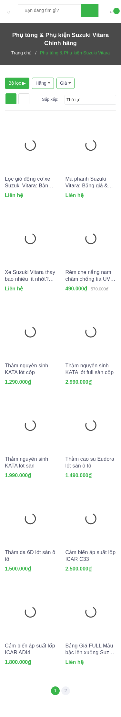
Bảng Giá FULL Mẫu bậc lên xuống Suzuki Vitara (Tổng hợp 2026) (91, 649)
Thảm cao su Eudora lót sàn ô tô (90, 462)
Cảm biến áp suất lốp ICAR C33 (91, 556)
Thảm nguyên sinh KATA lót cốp (26, 369)
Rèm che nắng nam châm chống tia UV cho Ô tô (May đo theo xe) (88, 275)
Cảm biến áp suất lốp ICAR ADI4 (30, 649)
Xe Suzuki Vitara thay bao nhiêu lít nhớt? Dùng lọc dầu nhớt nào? (30, 275)
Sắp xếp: (50, 99)
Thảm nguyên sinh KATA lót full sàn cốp (90, 369)
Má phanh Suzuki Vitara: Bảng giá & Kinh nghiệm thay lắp (90, 182)
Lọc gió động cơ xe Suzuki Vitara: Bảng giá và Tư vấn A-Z (28, 182)
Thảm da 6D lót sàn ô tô (30, 556)
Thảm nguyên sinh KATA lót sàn (26, 462)
